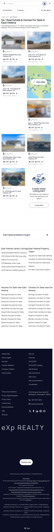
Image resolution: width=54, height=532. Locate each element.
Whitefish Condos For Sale (39, 308)
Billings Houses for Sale (11, 294)
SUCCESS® (32, 361)
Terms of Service (42, 481)
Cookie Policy (6, 403)
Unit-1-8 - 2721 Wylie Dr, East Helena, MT (37, 55)
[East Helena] (13, 17)
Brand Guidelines (7, 407)
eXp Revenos (33, 369)
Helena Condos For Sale (38, 315)
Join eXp (4, 361)
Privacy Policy (6, 399)
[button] (26, 235)
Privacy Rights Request (9, 395)
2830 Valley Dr (20, 270)
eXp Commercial (34, 373)
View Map (39, 82)
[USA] (3, 17)
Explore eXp (6, 354)
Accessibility (33, 384)
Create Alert (39, 205)
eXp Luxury (32, 377)
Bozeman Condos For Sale (39, 298)
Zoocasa (32, 357)
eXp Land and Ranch (36, 380)
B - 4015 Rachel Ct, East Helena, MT (12, 192)
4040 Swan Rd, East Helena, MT (36, 158)
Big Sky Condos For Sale (38, 319)
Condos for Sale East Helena (40, 259)
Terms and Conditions (9, 392)
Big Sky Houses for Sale (11, 319)
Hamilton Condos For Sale (39, 326)
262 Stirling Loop (19, 256)
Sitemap (4, 414)
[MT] (7, 17)
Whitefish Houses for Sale (12, 308)
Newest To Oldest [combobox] (21, 10)
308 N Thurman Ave (9, 259)
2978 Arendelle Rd (8, 252)
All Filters (7, 10)
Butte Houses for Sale (10, 322)
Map (27, 528)
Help (3, 411)
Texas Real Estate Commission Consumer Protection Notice (26, 492)
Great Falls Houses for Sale (12, 312)
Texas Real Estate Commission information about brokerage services (26, 490)
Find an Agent (6, 357)
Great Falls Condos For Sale (39, 312)
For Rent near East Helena (39, 269)
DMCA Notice (26, 478)
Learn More (28, 500)
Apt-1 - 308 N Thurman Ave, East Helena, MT (38, 124)
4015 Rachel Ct (19, 266)
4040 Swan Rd (7, 266)
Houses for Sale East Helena (40, 255)
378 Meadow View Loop (10, 263)
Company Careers (8, 369)
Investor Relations (8, 365)
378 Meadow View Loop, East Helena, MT (12, 158)
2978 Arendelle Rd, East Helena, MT (12, 55)
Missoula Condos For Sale (39, 301)
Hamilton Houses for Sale (11, 326)
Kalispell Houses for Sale (11, 305)
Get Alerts (46, 10)
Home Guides (6, 373)
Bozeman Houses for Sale (11, 298)
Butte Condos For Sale (37, 322)
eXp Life (31, 354)
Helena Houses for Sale (11, 315)
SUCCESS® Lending (35, 365)
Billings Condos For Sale (38, 294)
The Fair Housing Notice (29, 496)
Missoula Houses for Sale (11, 301)
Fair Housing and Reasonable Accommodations (26, 483)
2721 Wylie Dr (21, 252)
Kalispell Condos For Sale (38, 305)
